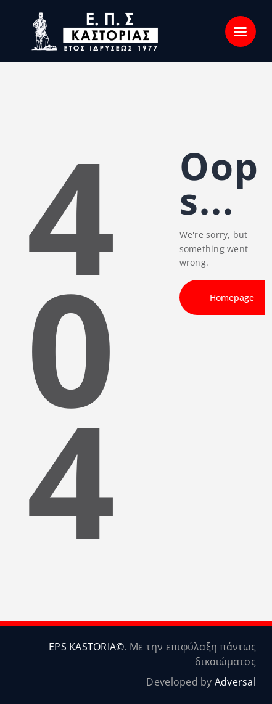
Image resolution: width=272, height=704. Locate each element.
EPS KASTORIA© (86, 646)
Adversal (235, 682)
